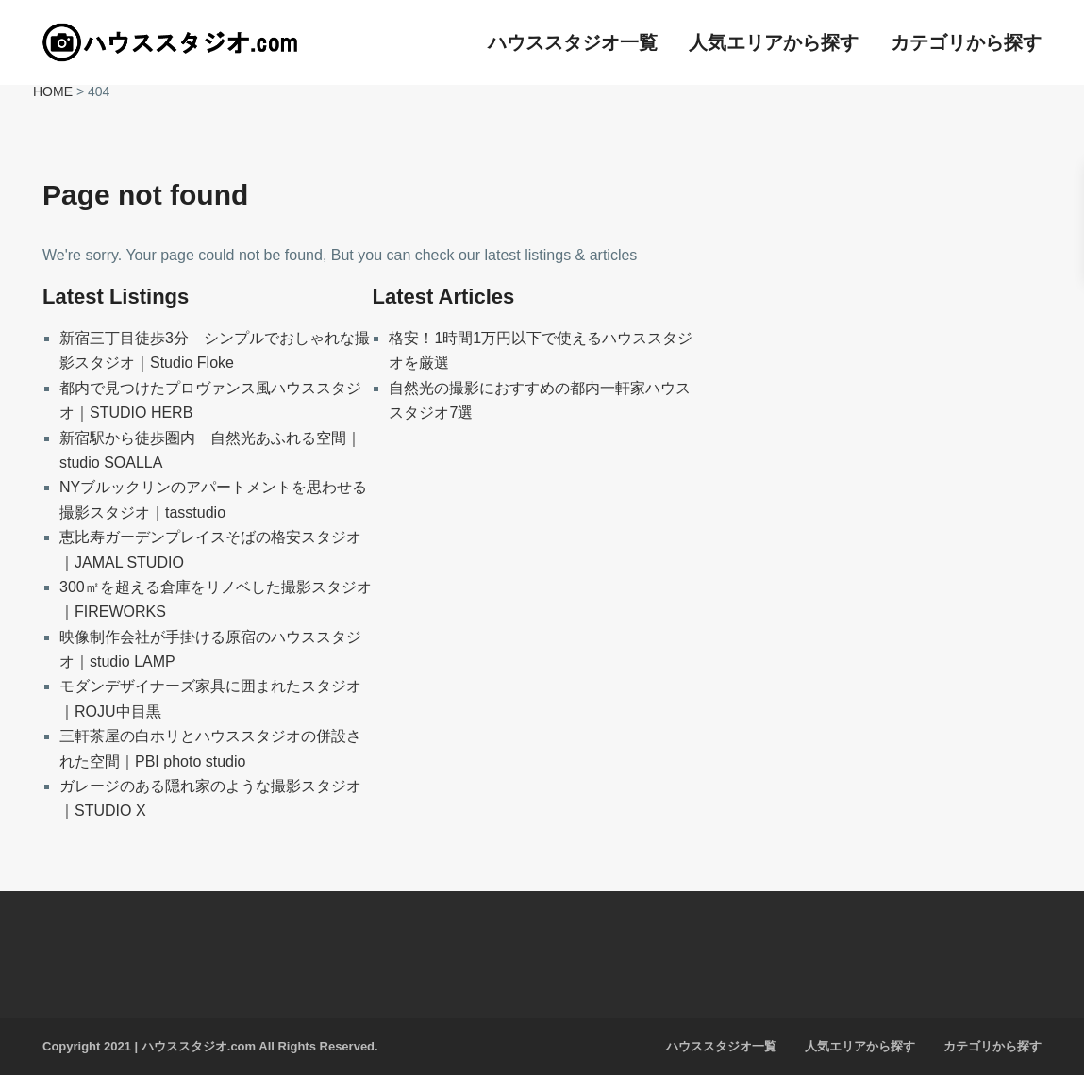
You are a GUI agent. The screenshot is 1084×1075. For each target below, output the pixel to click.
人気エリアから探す (774, 42)
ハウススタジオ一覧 (573, 42)
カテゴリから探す (966, 42)
